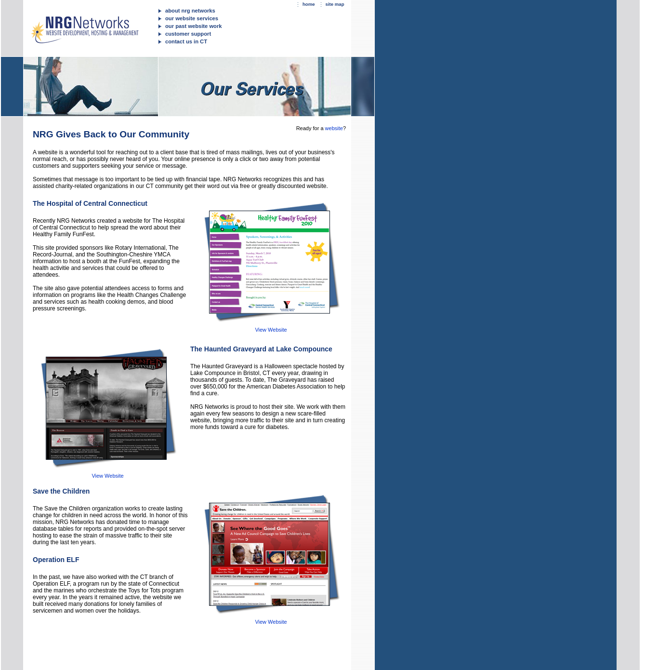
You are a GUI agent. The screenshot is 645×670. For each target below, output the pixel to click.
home (309, 4)
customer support (188, 34)
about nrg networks (190, 10)
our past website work (193, 26)
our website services (191, 18)
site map (335, 4)
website (334, 128)
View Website (271, 330)
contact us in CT (186, 41)
